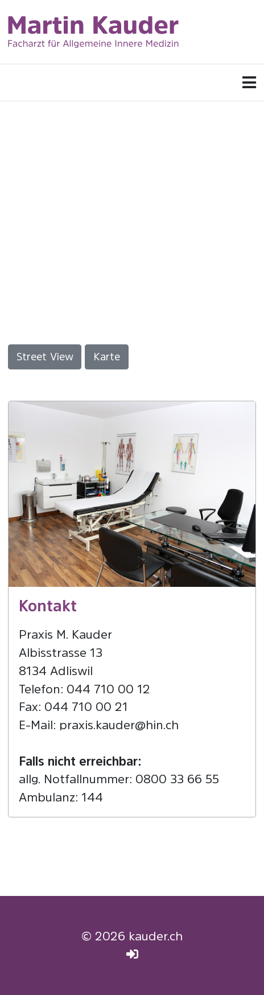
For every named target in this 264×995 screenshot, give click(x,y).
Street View (44, 356)
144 (92, 797)
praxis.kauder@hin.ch (119, 725)
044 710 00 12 (108, 689)
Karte (106, 356)
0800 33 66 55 (177, 779)
